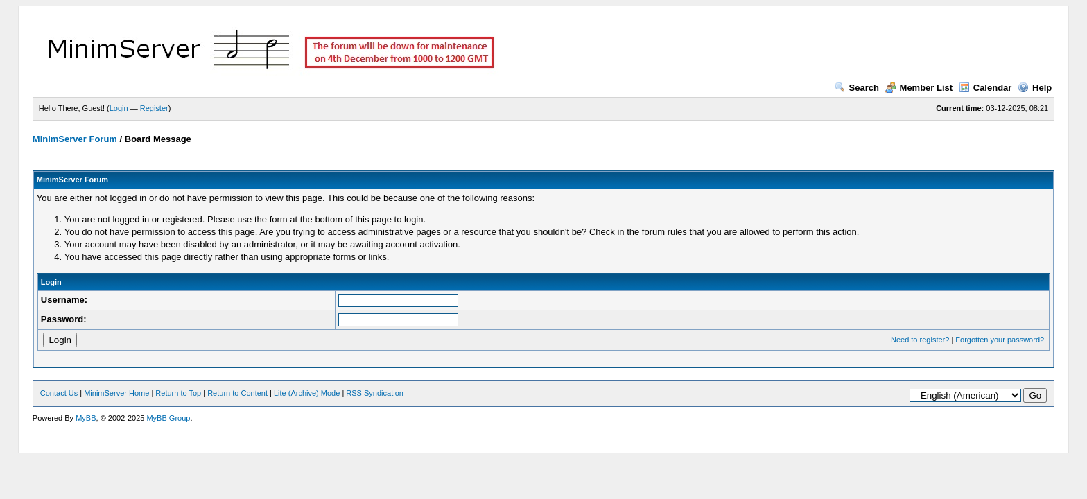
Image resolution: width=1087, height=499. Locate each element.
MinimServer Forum (75, 139)
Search (857, 87)
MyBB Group (168, 418)
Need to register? (920, 339)
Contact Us (59, 393)
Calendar (985, 87)
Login (119, 108)
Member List (919, 87)
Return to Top (178, 393)
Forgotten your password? (999, 339)
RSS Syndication (374, 393)
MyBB (86, 418)
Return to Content (237, 393)
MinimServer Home (116, 393)
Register (154, 108)
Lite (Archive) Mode (307, 393)
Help (1035, 87)
